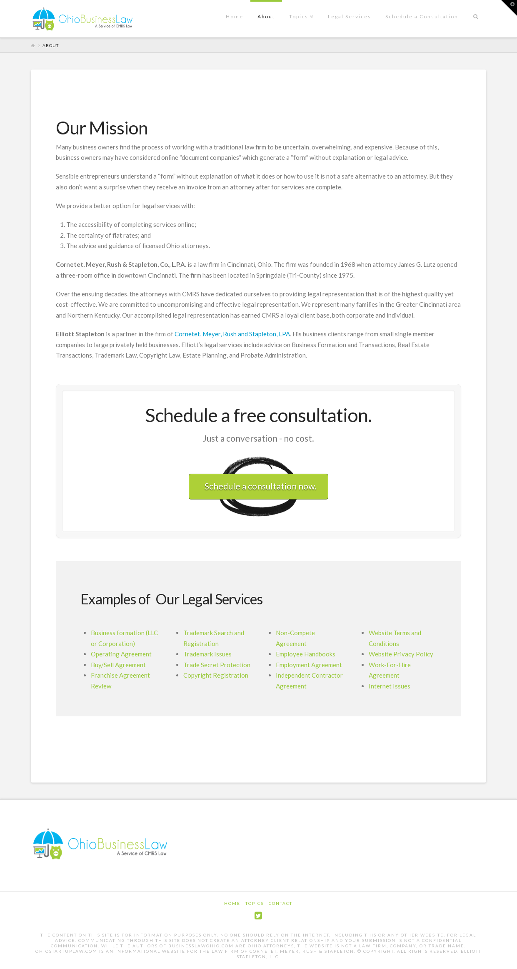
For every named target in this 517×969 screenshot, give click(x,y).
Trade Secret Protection (216, 664)
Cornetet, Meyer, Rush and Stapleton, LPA (232, 334)
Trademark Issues (207, 654)
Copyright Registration (215, 675)
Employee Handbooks (305, 654)
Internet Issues (389, 686)
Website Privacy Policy (401, 654)
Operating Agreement (121, 654)
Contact (280, 903)
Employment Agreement (309, 664)
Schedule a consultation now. (261, 486)
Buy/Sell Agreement (118, 664)
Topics (254, 903)
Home (232, 903)
